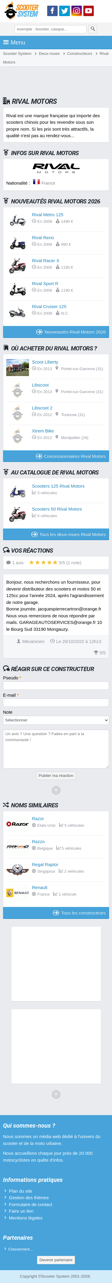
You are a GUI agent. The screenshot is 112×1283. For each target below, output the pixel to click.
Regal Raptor (45, 864)
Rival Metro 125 (47, 214)
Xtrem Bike (43, 430)
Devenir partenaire (56, 1260)
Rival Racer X (45, 260)
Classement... (20, 1249)
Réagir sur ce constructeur (52, 669)
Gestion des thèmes (29, 1197)
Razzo (38, 841)
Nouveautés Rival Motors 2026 (71, 331)
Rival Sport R (45, 283)
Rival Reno (43, 237)
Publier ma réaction (56, 775)
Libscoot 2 (42, 407)
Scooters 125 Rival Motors (58, 486)
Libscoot (40, 384)
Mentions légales (26, 1217)
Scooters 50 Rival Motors (57, 508)
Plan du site (20, 1191)
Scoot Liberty (45, 361)
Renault (39, 887)
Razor (38, 818)
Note (8, 712)
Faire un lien (21, 1211)
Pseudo (12, 677)
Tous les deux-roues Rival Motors (68, 534)
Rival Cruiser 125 (49, 306)
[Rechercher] (92, 29)
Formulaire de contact (30, 1204)
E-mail (11, 695)
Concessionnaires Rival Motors (71, 456)
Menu (14, 42)
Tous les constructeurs (79, 912)
